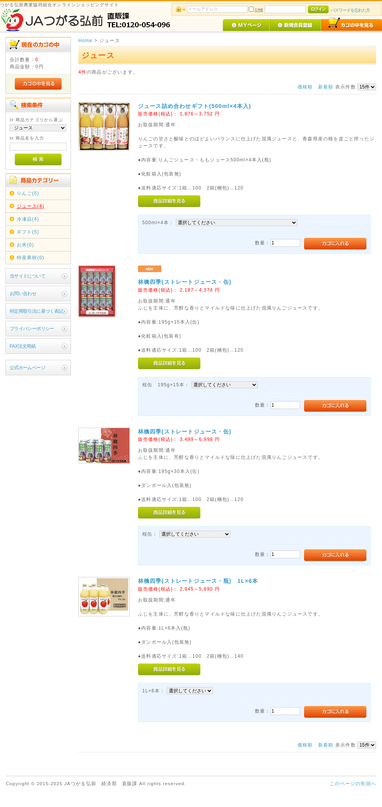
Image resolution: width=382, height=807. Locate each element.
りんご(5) (28, 193)
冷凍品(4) (28, 219)
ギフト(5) (28, 232)
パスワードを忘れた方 (350, 10)
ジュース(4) (30, 206)
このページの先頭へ (353, 783)
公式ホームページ (27, 367)
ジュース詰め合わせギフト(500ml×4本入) (194, 106)
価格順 (305, 87)
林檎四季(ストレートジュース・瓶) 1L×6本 (198, 581)
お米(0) (25, 245)
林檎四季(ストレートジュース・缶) (187, 282)
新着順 (326, 87)
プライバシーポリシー (32, 328)
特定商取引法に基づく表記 (36, 311)
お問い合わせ (23, 293)
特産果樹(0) (30, 257)
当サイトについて (27, 276)
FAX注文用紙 (22, 346)
